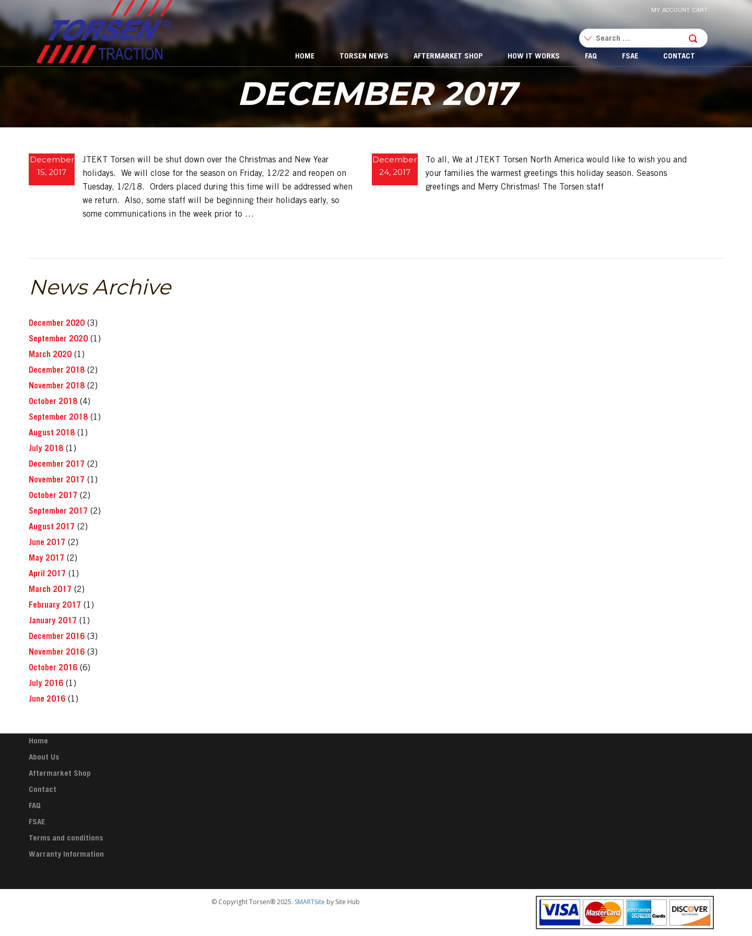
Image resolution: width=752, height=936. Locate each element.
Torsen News (364, 57)
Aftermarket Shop (448, 57)
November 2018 (57, 386)
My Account (670, 10)
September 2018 (58, 417)
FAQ (591, 57)
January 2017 (53, 621)
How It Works (534, 57)
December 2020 (57, 323)
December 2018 (57, 370)
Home (304, 57)
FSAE (630, 57)
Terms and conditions (66, 839)
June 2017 (47, 543)
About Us (44, 758)
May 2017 (46, 558)
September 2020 (58, 339)
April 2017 (47, 574)
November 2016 (57, 652)
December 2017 (57, 464)
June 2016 (47, 699)
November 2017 (57, 480)
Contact (679, 57)
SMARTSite (310, 901)
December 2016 (57, 637)
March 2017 (50, 590)
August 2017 (52, 527)
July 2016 (46, 684)
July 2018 (46, 449)
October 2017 (53, 496)
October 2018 (53, 402)
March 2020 (50, 355)
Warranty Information (66, 855)
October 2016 (53, 668)
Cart (700, 10)
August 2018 (52, 433)
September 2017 (58, 511)
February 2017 (55, 605)
